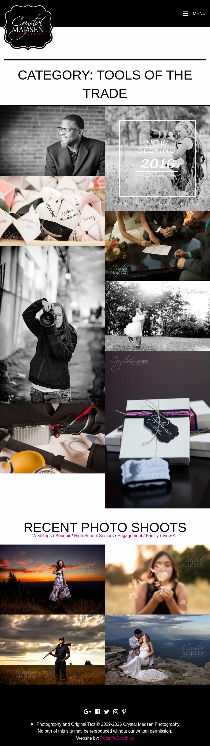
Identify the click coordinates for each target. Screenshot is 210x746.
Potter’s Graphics (117, 738)
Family (152, 535)
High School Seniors (94, 535)
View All (170, 535)
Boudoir (63, 535)
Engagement (129, 535)
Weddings (42, 535)
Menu (199, 13)
